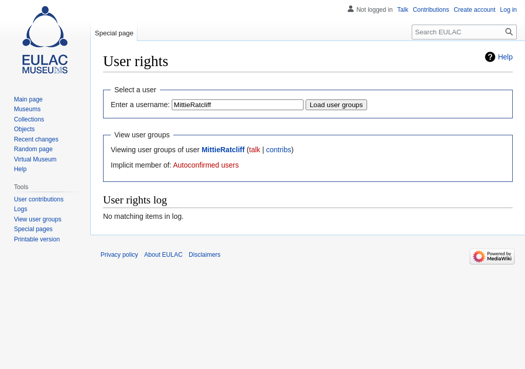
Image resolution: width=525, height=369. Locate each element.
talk (254, 150)
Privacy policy (119, 254)
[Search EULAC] (464, 32)
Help (505, 57)
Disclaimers (204, 254)
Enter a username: (140, 104)
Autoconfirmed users (205, 165)
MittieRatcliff (223, 150)
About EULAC (163, 254)
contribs (278, 150)
